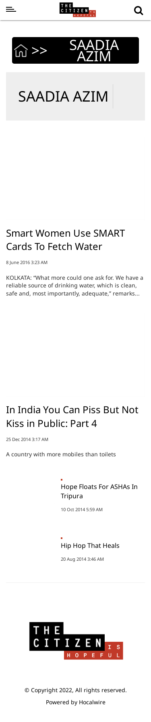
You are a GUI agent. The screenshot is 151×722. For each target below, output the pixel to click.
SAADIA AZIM (63, 96)
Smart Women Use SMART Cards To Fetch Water (65, 239)
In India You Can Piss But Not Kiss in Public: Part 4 (72, 416)
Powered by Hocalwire (75, 702)
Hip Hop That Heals (90, 545)
